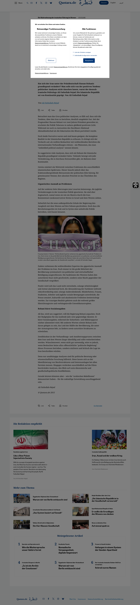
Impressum (53, 73)
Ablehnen (51, 60)
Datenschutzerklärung (42, 43)
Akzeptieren (89, 60)
